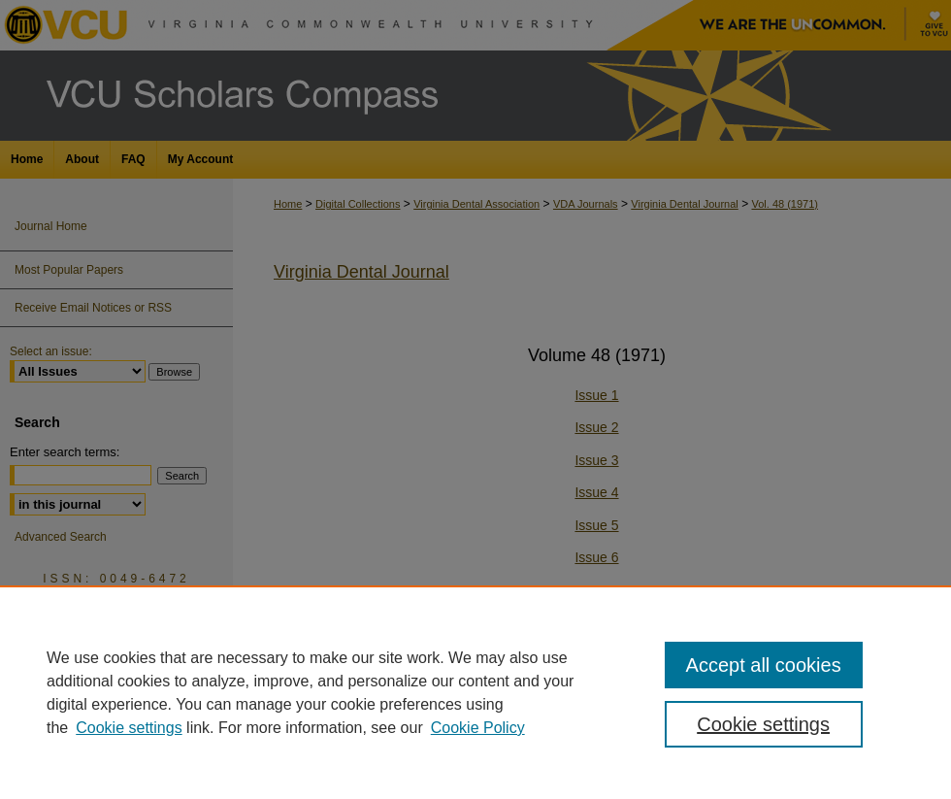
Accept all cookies (763, 665)
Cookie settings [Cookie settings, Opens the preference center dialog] (763, 724)
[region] (475, 692)
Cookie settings (128, 727)
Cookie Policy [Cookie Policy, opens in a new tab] (478, 727)
